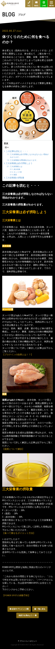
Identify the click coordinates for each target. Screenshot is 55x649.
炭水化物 (17, 169)
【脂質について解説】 (13, 449)
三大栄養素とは (16, 166)
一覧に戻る (39, 609)
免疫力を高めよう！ (27, 615)
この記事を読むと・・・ (17, 151)
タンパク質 (18, 172)
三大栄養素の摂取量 (15, 178)
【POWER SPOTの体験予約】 (16, 595)
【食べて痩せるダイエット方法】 (18, 533)
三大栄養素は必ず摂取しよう (19, 163)
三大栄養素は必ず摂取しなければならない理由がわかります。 (29, 155)
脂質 (15, 175)
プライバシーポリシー (27, 641)
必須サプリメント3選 (19, 609)
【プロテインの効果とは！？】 (17, 354)
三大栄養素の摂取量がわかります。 (24, 160)
